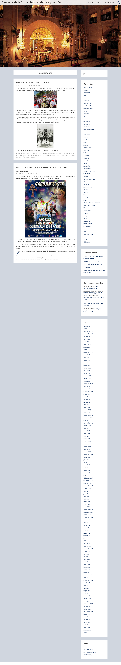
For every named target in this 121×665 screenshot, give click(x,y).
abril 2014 (86, 562)
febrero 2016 (87, 504)
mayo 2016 (86, 496)
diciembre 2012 (88, 604)
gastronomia (87, 168)
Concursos (86, 124)
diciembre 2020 (88, 365)
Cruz (26, 258)
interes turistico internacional (60, 258)
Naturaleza (86, 195)
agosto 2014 (87, 551)
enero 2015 (86, 538)
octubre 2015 (87, 515)
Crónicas (86, 127)
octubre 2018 (87, 420)
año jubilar (86, 92)
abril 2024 (86, 342)
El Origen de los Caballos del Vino (33, 82)
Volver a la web (109, 2)
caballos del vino (53, 153)
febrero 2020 (87, 378)
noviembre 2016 (88, 480)
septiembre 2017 (88, 454)
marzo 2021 (87, 360)
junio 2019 (86, 399)
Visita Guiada (87, 242)
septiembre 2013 (88, 580)
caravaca (61, 153)
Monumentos (87, 187)
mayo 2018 (86, 433)
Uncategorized (37, 153)
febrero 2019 (87, 410)
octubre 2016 (87, 483)
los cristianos (58, 155)
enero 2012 (86, 632)
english (85, 137)
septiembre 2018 (88, 423)
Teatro (85, 231)
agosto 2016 (87, 488)
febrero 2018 (87, 441)
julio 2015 (86, 522)
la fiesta (23, 259)
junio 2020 (86, 373)
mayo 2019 (86, 402)
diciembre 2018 (88, 415)
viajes (85, 239)
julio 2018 (86, 428)
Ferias (85, 153)
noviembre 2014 (88, 543)
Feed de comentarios (89, 652)
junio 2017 (86, 462)
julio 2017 (86, 459)
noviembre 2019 (88, 386)
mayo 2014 (86, 559)
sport (85, 229)
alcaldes (85, 90)
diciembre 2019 (88, 384)
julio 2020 (86, 370)
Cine (84, 116)
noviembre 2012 (88, 606)
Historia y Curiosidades (90, 171)
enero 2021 (86, 363)
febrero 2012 (87, 630)
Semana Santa (87, 223)
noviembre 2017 (88, 449)
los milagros (66, 155)
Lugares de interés (89, 179)
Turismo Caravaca (36, 85)
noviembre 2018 (88, 418)
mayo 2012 (86, 622)
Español (90, 2)
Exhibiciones (87, 147)
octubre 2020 (87, 368)
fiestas (24, 153)
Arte (84, 95)
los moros (36, 259)
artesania (86, 98)
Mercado (86, 182)
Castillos (86, 113)
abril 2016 (86, 499)
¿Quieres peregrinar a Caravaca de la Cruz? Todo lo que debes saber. (93, 303)
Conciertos (86, 121)
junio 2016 (86, 494)
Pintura (85, 208)
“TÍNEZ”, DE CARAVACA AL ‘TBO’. (93, 261)
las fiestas (47, 155)
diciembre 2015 (88, 509)
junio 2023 (86, 355)
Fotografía (86, 166)
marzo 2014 (86, 564)
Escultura (86, 140)
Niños (85, 200)
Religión (86, 216)
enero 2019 (86, 412)
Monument (86, 184)
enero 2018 (86, 444)
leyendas (52, 155)
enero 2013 (86, 601)
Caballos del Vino (88, 106)
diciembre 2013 (88, 572)
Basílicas (86, 100)
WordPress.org (87, 655)
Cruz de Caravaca (29, 155)
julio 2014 (86, 554)
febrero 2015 (87, 535)
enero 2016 (86, 507)
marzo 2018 (86, 439)
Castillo (22, 155)
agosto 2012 (87, 614)
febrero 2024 (87, 347)
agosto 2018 (87, 425)
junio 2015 (86, 525)
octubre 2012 (87, 609)
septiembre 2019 (88, 391)
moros (41, 259)
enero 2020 (86, 381)
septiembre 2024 (88, 334)
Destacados (86, 134)
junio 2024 (86, 336)
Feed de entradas (88, 649)
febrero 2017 (87, 473)
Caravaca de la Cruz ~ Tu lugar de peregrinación (31, 2)
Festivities (86, 161)
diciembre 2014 (88, 541)
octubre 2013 (87, 577)
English (99, 2)
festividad (86, 158)
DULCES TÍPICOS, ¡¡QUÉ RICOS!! (92, 293)
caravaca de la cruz (69, 153)
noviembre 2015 (88, 512)
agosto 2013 (86, 583)
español (20, 153)
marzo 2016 (86, 501)
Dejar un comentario (29, 157)
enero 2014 (86, 570)
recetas (85, 213)
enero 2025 (86, 328)
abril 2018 (86, 436)
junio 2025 (86, 326)
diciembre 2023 (88, 352)
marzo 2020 (87, 376)
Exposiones (86, 150)
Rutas (85, 218)
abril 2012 (86, 625)
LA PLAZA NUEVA (88, 259)
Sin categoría (87, 226)
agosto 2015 (87, 520)
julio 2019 (86, 397)
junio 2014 (86, 556)
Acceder (85, 647)
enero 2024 (86, 349)
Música (85, 192)
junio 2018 (86, 431)
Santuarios (29, 153)
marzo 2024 (87, 344)
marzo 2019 (86, 407)
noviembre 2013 (88, 575)
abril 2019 (86, 404)
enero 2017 (86, 475)
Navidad (85, 197)
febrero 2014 (87, 567)
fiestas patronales (47, 258)
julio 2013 (86, 585)
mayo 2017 (86, 465)
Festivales (86, 155)
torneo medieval (88, 234)
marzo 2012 (87, 627)
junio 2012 (86, 619)
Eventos (85, 145)
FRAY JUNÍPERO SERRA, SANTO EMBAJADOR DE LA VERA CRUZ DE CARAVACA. (93, 266)
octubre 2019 (87, 389)
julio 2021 (86, 357)
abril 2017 (86, 467)
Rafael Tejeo (87, 210)
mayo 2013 (86, 590)
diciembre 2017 (88, 446)
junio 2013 (86, 588)
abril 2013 (86, 593)
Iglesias (85, 176)
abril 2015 (86, 530)
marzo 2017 (86, 470)
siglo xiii (18, 157)
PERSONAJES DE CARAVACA (91, 203)
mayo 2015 (86, 528)
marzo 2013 (86, 596)
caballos (46, 153)
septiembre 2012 (88, 611)
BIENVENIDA (87, 103)
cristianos (21, 258)
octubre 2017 (87, 452)
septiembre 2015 (88, 517)
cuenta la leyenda (39, 155)
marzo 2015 (86, 533)
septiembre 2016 (88, 486)
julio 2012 (86, 617)
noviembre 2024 (88, 331)
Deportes (86, 132)
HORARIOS (37, 256)
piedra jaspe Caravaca (89, 205)
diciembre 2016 (88, 478)
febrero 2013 (87, 598)
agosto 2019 (87, 394)
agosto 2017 (87, 457)
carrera (18, 155)
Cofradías (86, 119)
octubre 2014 (87, 546)
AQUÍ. (17, 253)
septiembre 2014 (88, 549)
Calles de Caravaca (88, 108)
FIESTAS (39, 258)
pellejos (72, 155)
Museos (85, 189)
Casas (85, 111)
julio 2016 (86, 491)
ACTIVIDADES (21, 256)
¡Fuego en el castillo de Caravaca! (93, 256)
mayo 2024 (86, 339)
